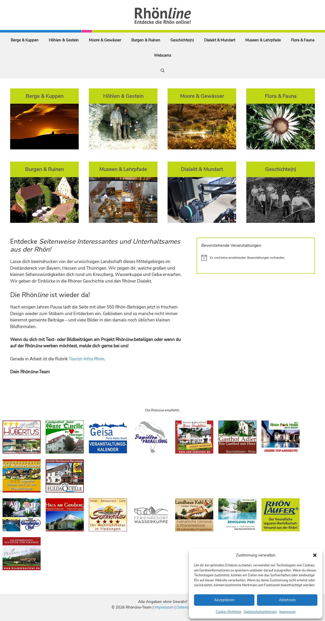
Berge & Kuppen (25, 40)
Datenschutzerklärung (260, 612)
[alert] (255, 258)
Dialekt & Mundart (219, 40)
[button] (314, 555)
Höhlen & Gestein (64, 40)
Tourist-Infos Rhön (86, 359)
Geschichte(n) (182, 40)
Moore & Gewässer (105, 40)
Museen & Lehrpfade (263, 40)
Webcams (162, 55)
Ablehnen (287, 599)
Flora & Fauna (302, 40)
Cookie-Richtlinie (228, 612)
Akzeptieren (224, 599)
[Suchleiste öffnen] (163, 70)
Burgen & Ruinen (145, 40)
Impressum (287, 612)
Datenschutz (187, 607)
